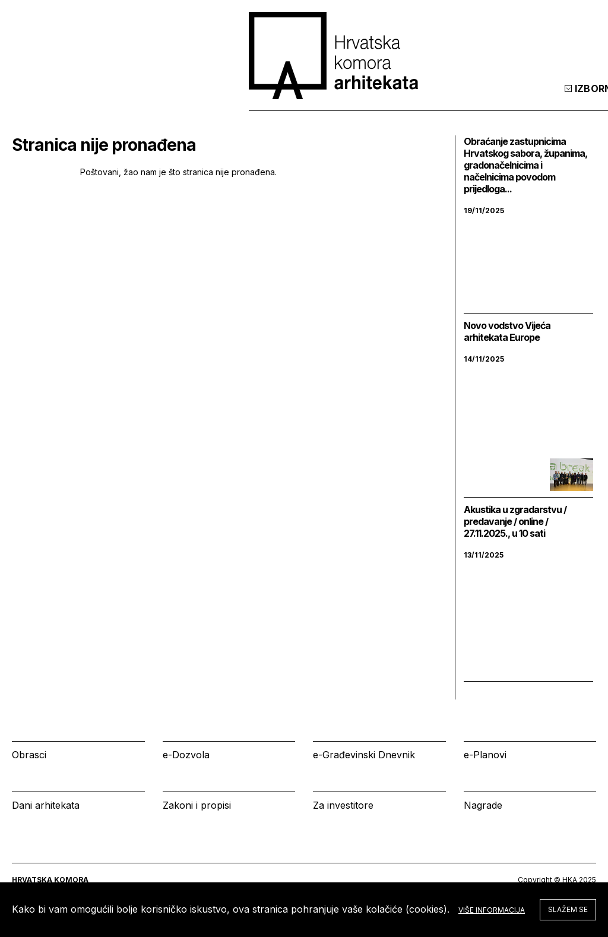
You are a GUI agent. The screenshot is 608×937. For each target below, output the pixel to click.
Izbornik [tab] (356, 100)
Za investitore (343, 805)
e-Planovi (485, 755)
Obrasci (29, 755)
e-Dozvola (186, 755)
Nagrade (483, 805)
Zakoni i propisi (197, 805)
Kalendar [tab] (434, 100)
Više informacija (491, 910)
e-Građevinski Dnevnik (364, 755)
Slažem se (568, 909)
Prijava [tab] (510, 100)
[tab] (565, 100)
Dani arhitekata (46, 805)
